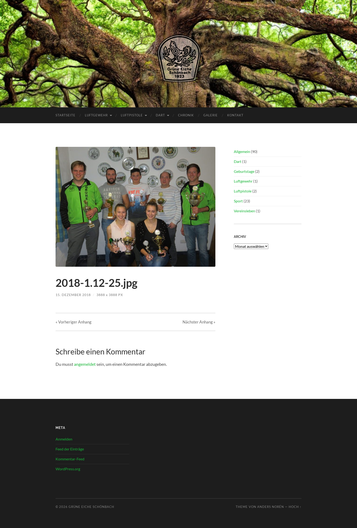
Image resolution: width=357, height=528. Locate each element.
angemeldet (85, 364)
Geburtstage (244, 171)
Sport (238, 201)
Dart (160, 115)
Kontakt (235, 115)
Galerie (210, 115)
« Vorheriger (73, 321)
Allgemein (242, 151)
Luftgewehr (96, 115)
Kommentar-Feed (70, 459)
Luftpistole (132, 115)
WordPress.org (68, 469)
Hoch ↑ (295, 507)
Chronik (186, 115)
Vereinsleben (244, 211)
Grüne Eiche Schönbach (91, 507)
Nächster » (199, 321)
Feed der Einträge (70, 449)
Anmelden (64, 439)
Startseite (65, 115)
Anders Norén (270, 507)
